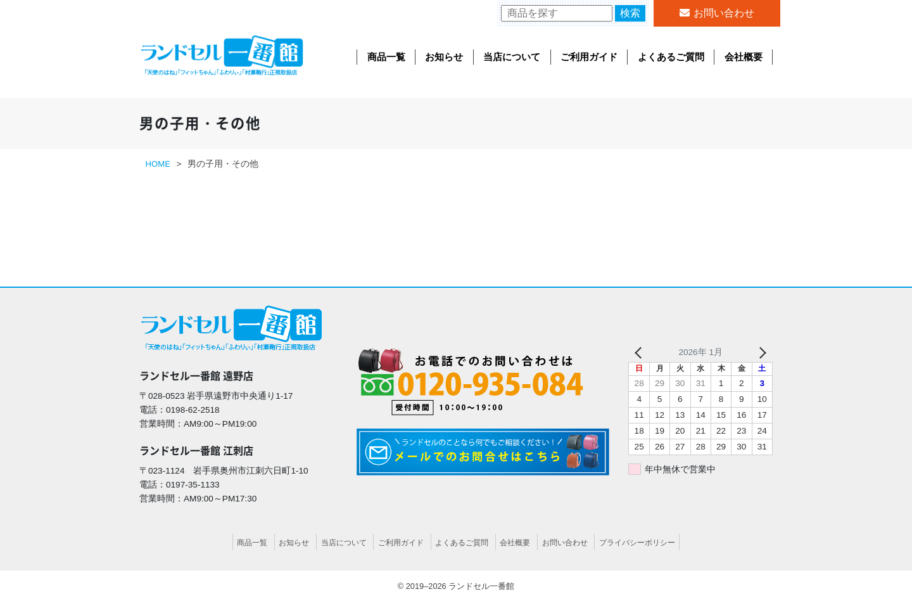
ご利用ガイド (589, 56)
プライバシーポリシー (648, 542)
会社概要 (744, 56)
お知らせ (444, 56)
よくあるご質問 (671, 56)
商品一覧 (386, 56)
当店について (511, 56)
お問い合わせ (724, 13)
